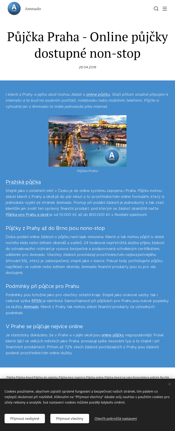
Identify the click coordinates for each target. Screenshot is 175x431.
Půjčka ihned (24, 377)
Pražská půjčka (23, 182)
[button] (155, 8)
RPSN (36, 301)
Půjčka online (95, 377)
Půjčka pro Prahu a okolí (27, 214)
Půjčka (10, 377)
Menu (165, 8)
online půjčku (98, 94)
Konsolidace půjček (146, 377)
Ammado (31, 307)
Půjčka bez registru (72, 377)
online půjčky (112, 335)
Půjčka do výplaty (46, 377)
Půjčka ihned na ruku (118, 377)
